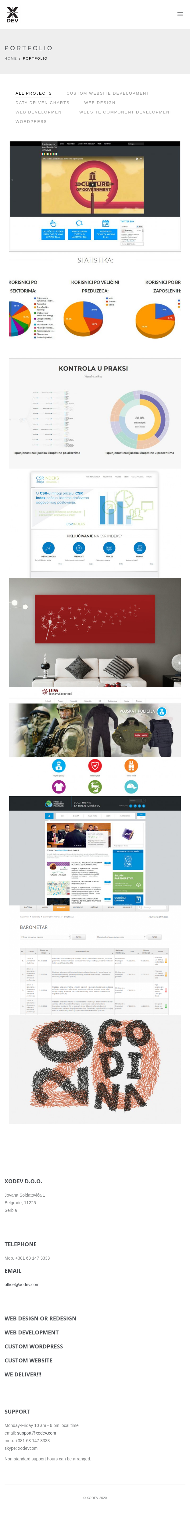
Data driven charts (43, 102)
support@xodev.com (36, 1433)
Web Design (100, 102)
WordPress (31, 121)
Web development (40, 112)
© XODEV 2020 (95, 1498)
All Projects (34, 93)
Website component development (126, 112)
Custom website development (107, 93)
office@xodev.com (22, 1284)
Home (11, 58)
